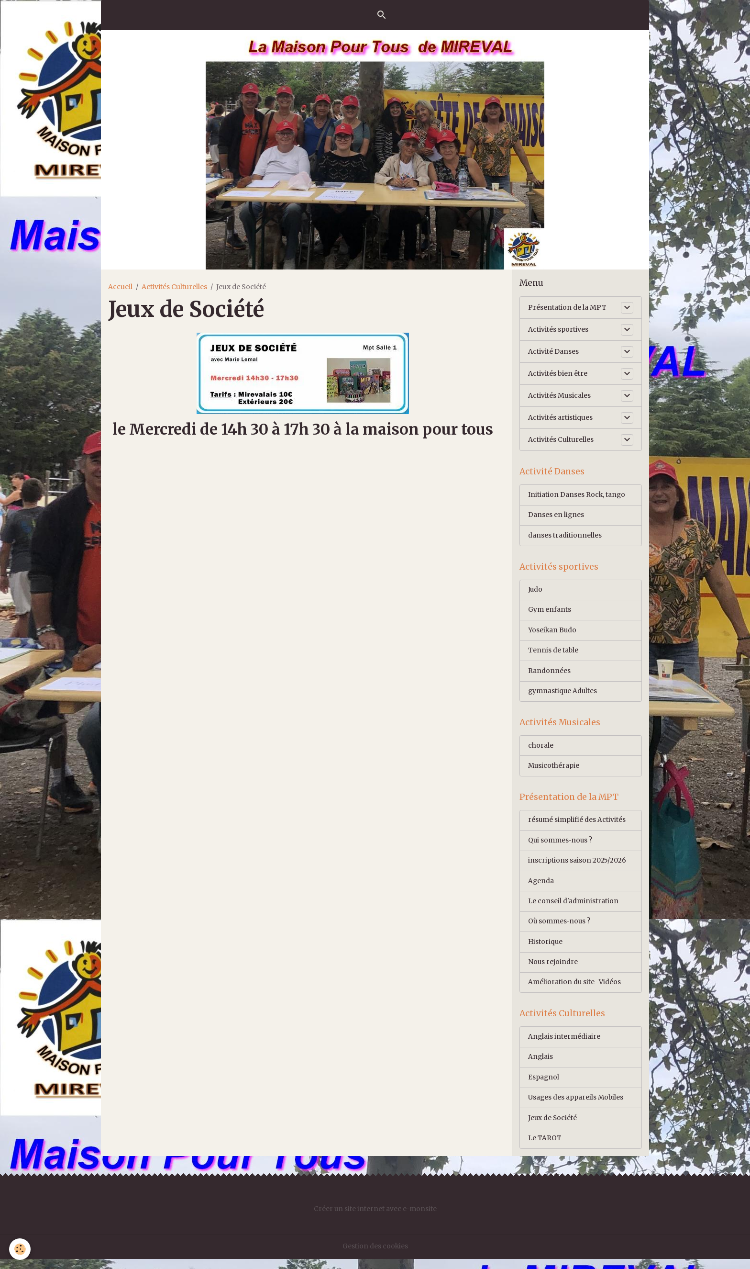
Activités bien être (557, 373)
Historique (545, 949)
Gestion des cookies (375, 1256)
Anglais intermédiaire (564, 1045)
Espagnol (544, 1086)
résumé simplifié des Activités (577, 825)
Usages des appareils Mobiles (576, 1107)
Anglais (540, 1066)
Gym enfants (549, 612)
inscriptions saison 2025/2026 (577, 867)
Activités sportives (558, 329)
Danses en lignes (556, 516)
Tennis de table (553, 653)
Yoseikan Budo (552, 633)
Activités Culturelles (174, 286)
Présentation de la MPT (567, 307)
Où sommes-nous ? (560, 928)
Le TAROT (545, 1148)
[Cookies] (20, 1249)
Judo (535, 591)
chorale (540, 750)
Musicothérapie (554, 770)
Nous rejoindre (553, 970)
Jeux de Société (553, 1127)
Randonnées (549, 674)
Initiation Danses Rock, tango (577, 495)
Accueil (120, 286)
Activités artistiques (560, 417)
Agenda (541, 887)
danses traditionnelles (565, 536)
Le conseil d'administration (573, 908)
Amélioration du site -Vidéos (574, 990)
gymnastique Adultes (563, 694)
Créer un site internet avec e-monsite (375, 1219)
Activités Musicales (559, 395)
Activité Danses (553, 351)
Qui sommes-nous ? (561, 846)
